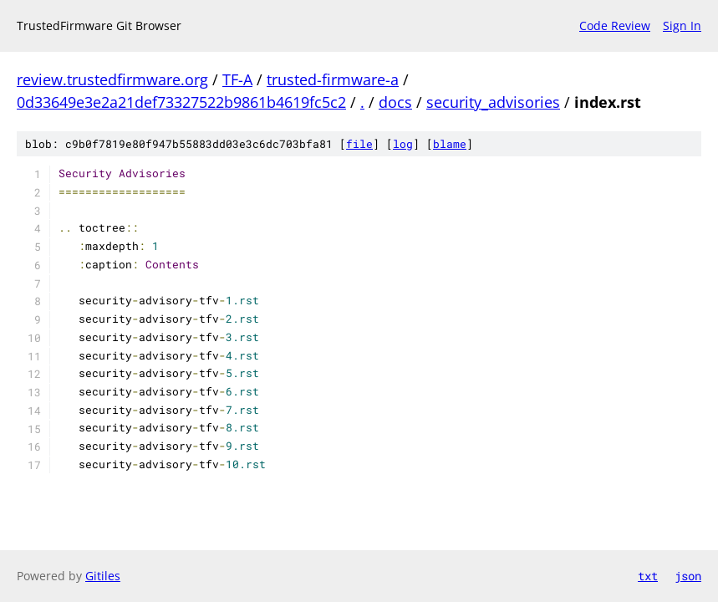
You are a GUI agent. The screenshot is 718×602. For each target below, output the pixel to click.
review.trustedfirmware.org (112, 79)
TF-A (237, 79)
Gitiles (102, 576)
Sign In (682, 25)
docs (395, 102)
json (688, 576)
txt (648, 576)
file (359, 143)
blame (449, 143)
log (403, 143)
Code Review (614, 25)
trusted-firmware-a (333, 79)
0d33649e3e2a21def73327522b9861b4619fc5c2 (181, 102)
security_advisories (493, 102)
